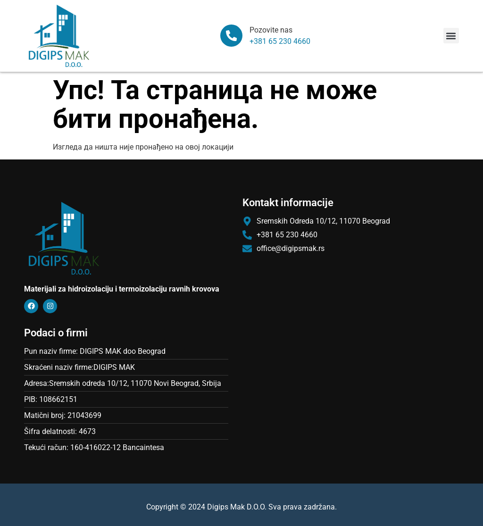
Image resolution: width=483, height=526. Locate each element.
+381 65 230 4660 (280, 41)
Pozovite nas (271, 29)
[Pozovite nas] (231, 36)
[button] (451, 35)
